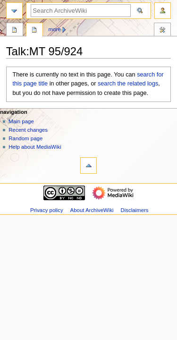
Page (15, 30)
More (55, 29)
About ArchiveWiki (92, 210)
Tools (162, 30)
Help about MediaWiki (34, 147)
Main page (21, 121)
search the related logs (128, 83)
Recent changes (28, 130)
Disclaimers (134, 210)
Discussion (34, 30)
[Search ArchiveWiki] (81, 10)
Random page (25, 138)
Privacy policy (46, 210)
